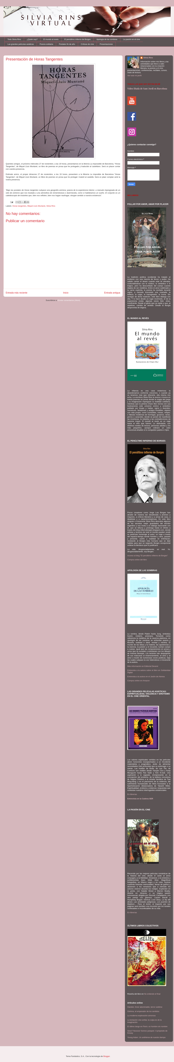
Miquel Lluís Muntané (36, 206)
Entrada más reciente (16, 292)
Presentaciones (106, 44)
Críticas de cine (87, 44)
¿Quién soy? (32, 39)
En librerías (132, 794)
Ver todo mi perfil (134, 75)
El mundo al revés (51, 39)
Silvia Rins (50, 206)
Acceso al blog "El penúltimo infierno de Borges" (147, 555)
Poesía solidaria (46, 44)
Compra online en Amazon (138, 681)
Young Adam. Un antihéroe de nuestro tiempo (146, 1037)
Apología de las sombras (106, 39)
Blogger (106, 1056)
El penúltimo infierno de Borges (77, 39)
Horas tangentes (19, 206)
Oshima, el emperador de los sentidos (143, 1011)
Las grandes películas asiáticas (21, 44)
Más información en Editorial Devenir (142, 666)
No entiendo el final (152, 994)
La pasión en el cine (131, 39)
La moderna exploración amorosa (141, 1015)
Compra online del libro (137, 560)
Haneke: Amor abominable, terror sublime (144, 1007)
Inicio (65, 292)
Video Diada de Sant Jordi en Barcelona (147, 88)
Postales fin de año (67, 44)
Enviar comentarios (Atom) (69, 300)
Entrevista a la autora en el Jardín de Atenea (146, 676)
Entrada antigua (112, 292)
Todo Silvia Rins (14, 39)
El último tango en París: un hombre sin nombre (147, 1026)
